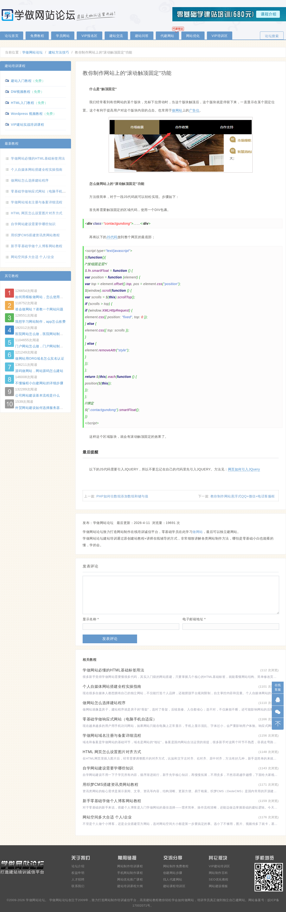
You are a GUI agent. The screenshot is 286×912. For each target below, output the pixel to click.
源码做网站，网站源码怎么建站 (39, 371)
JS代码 (112, 237)
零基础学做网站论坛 (59, 15)
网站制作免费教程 (176, 866)
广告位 (194, 110)
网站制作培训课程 (130, 866)
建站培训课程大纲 (130, 886)
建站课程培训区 (174, 886)
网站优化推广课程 (130, 879)
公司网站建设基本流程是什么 (37, 395)
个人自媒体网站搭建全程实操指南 (112, 686)
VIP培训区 (220, 36)
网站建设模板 (218, 886)
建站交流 (116, 36)
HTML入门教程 (22, 103)
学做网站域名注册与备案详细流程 (112, 735)
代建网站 (167, 36)
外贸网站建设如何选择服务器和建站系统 (46, 408)
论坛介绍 (78, 866)
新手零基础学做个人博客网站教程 (112, 801)
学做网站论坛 (32, 52)
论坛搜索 (272, 36)
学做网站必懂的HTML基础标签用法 (113, 670)
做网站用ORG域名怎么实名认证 (39, 358)
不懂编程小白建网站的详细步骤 (39, 383)
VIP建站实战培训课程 (27, 124)
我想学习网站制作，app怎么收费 (40, 321)
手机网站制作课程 (130, 873)
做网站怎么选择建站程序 (104, 703)
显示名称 (91, 619)
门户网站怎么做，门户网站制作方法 (42, 346)
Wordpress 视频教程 (27, 114)
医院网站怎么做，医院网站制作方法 (42, 334)
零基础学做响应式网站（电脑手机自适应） (120, 719)
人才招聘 (78, 879)
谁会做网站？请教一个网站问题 (39, 309)
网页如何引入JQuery (244, 469)
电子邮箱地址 (194, 619)
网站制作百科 (218, 873)
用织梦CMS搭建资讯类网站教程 (110, 784)
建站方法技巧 (59, 52)
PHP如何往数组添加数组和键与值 (122, 496)
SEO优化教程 (218, 879)
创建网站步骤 (172, 873)
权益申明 (78, 873)
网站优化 (193, 36)
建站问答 (142, 36)
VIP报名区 (89, 36)
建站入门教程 (21, 81)
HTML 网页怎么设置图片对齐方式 (112, 752)
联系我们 (78, 886)
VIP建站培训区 (219, 866)
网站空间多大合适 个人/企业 (107, 817)
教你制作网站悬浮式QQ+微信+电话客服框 (242, 496)
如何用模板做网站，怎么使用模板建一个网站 (49, 297)
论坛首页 (11, 36)
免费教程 (37, 36)
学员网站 (63, 36)
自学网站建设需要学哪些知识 (108, 768)
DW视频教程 (20, 92)
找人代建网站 (172, 879)
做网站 (177, 110)
